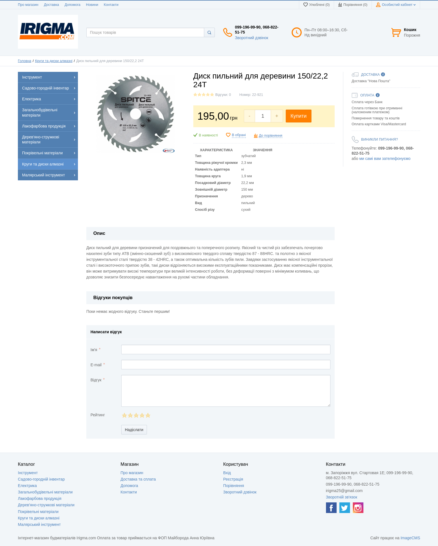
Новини (92, 5)
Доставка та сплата (138, 479)
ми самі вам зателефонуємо (384, 158)
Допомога (72, 5)
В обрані (239, 135)
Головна (24, 61)
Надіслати (134, 429)
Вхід (227, 473)
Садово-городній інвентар (41, 479)
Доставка (51, 5)
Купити (299, 116)
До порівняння (270, 136)
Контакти (111, 5)
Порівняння (233, 485)
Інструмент (28, 473)
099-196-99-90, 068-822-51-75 (256, 29)
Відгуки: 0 (223, 95)
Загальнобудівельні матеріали (45, 492)
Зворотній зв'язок (341, 497)
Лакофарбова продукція (39, 498)
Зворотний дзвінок (251, 38)
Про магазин (28, 5)
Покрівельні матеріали (38, 511)
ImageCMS (410, 538)
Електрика (27, 485)
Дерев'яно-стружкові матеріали (46, 505)
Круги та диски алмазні (53, 61)
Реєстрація (233, 479)
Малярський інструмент (39, 524)
